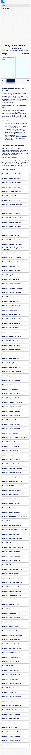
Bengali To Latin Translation (10, 455)
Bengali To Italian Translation (11, 393)
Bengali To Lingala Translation (11, 464)
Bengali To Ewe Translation (10, 297)
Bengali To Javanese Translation (12, 402)
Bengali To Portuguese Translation (12, 569)
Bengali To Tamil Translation (10, 666)
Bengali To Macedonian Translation (12, 481)
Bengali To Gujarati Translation (11, 336)
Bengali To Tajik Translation (10, 661)
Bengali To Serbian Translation (11, 609)
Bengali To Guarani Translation (11, 332)
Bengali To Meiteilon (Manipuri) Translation (14, 516)
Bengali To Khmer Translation (11, 415)
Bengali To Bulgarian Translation (11, 231)
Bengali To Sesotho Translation (11, 613)
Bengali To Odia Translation (10, 543)
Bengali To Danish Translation (11, 266)
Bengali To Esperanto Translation (12, 288)
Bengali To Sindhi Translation (10, 622)
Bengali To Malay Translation (10, 494)
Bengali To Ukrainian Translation (11, 705)
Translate (10, 81)
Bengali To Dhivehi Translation (11, 270)
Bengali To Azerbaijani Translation (12, 204)
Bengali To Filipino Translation (11, 301)
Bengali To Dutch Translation (10, 279)
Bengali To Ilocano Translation (11, 380)
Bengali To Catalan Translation (11, 235)
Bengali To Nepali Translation (10, 534)
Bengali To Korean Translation (11, 428)
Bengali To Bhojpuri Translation (11, 222)
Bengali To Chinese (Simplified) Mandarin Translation (14, 248)
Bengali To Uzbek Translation (10, 718)
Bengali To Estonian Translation (11, 292)
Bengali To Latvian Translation (11, 459)
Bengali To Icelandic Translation (11, 371)
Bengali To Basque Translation (11, 213)
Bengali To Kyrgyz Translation (11, 446)
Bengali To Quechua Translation (11, 578)
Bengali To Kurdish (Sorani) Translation (13, 442)
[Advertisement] (15, 28)
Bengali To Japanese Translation (12, 398)
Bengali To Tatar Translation (10, 670)
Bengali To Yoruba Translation (11, 740)
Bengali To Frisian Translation (11, 310)
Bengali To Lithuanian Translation (12, 468)
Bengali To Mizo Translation (10, 521)
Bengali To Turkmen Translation (11, 696)
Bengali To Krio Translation (10, 433)
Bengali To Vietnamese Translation (12, 723)
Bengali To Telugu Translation (11, 674)
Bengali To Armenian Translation (11, 191)
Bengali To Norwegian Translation (12, 538)
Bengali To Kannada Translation (11, 406)
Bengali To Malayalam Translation (12, 499)
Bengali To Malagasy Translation (11, 490)
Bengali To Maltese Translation (11, 503)
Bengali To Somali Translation (11, 639)
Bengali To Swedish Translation (11, 657)
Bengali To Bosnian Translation (11, 226)
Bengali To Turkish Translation (11, 692)
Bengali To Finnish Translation (11, 305)
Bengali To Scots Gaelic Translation (12, 600)
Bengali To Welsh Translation (10, 727)
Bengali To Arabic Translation (11, 187)
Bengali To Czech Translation (10, 261)
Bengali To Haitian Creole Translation (13, 341)
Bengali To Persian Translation (11, 560)
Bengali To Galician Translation (11, 314)
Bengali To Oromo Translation (11, 551)
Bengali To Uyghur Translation (11, 714)
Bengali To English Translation (11, 283)
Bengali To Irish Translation (10, 389)
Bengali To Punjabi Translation (11, 573)
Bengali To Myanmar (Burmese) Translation (15, 529)
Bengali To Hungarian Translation (12, 367)
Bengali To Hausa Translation (11, 345)
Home (4, 5)
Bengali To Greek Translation (10, 327)
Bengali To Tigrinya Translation (11, 683)
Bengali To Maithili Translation (11, 486)
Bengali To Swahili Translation (11, 652)
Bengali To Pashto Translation (11, 556)
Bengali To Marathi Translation (11, 512)
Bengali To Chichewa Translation (12, 244)
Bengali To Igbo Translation (10, 376)
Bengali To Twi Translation (10, 701)
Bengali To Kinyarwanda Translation (12, 420)
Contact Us (5, 8)
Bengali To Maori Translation (10, 507)
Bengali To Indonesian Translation (12, 384)
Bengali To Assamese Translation (12, 196)
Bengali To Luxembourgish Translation (13, 477)
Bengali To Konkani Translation (11, 424)
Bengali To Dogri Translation (10, 275)
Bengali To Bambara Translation (11, 209)
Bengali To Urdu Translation (10, 710)
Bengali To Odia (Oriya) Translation (12, 547)
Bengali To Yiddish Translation (11, 736)
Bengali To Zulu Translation (10, 745)
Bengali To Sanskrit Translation (11, 595)
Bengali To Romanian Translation (12, 582)
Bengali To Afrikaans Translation (12, 174)
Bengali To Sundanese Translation (12, 648)
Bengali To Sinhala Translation (11, 626)
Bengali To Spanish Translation (11, 644)
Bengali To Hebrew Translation (11, 354)
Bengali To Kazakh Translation (11, 411)
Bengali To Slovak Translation (11, 630)
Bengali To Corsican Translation (11, 253)
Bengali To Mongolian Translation (12, 525)
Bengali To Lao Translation (10, 450)
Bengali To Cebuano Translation (11, 240)
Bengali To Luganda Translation (11, 472)
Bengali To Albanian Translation (11, 178)
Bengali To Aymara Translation (11, 200)
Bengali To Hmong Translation (11, 363)
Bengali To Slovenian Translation (12, 635)
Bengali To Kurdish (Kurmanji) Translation (14, 437)
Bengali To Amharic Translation (11, 182)
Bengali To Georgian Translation (11, 319)
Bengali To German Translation (11, 323)
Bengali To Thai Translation (10, 679)
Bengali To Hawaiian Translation (11, 349)
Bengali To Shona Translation (11, 617)
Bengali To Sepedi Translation (11, 604)
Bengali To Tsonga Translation (11, 688)
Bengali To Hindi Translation (10, 358)
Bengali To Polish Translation (10, 565)
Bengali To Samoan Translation (11, 591)
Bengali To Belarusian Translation (12, 218)
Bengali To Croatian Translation (11, 257)
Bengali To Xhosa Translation (11, 732)
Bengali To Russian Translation (11, 587)
